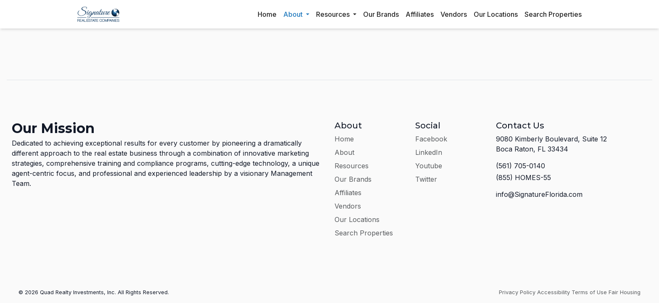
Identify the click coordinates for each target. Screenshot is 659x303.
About (293, 14)
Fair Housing (625, 292)
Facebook (431, 139)
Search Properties (553, 14)
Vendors (453, 14)
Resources (333, 14)
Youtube (428, 166)
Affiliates (420, 14)
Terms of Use (589, 292)
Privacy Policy (517, 292)
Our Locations (496, 14)
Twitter (426, 179)
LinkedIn (428, 152)
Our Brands (381, 14)
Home (267, 14)
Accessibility (553, 292)
